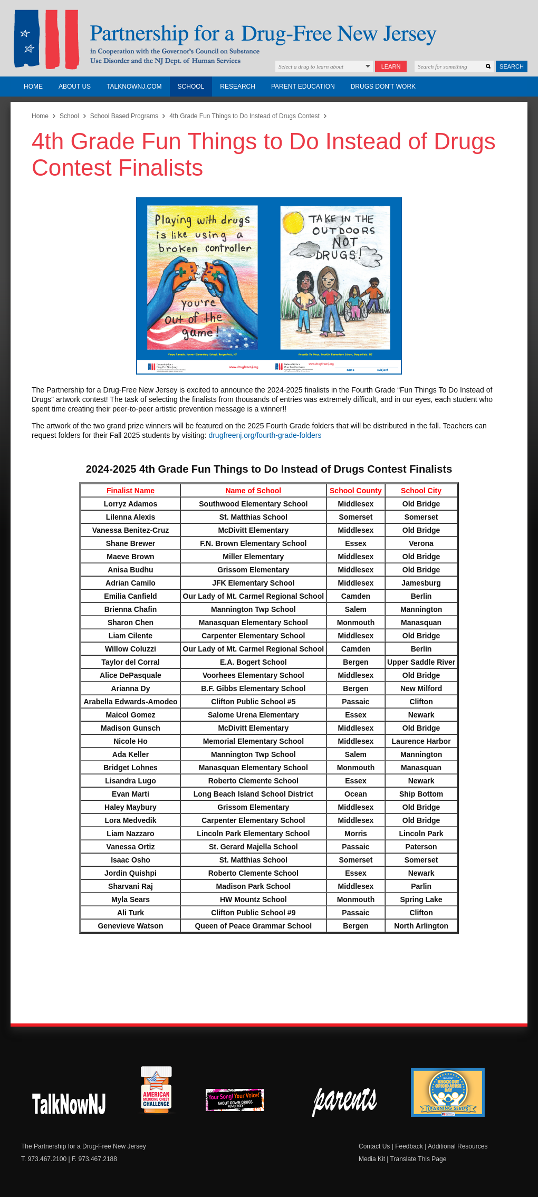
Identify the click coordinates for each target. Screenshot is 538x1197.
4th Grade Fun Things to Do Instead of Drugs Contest (244, 116)
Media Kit (372, 1159)
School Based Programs (124, 116)
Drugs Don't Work (383, 86)
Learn (391, 66)
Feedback (409, 1146)
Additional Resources (457, 1146)
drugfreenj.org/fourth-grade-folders (264, 435)
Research (237, 86)
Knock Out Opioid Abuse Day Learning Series (448, 1092)
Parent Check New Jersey (345, 1102)
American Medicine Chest (156, 1091)
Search (511, 66)
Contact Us (374, 1146)
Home (33, 86)
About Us (75, 86)
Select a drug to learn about (310, 66)
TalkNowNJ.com (134, 86)
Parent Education (303, 86)
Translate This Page (418, 1159)
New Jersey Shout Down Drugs (69, 1102)
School (191, 86)
